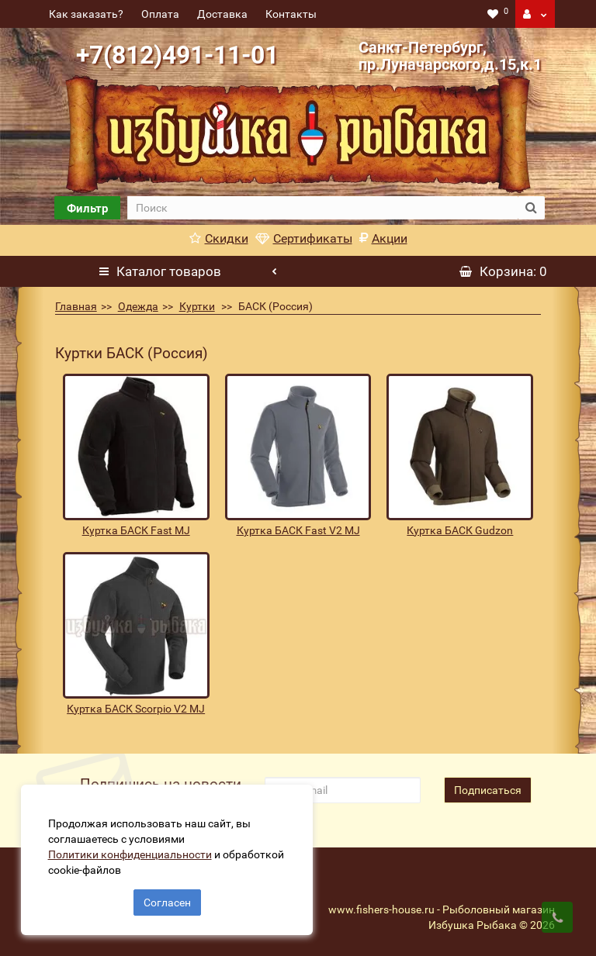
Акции (383, 238)
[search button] (531, 207)
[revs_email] (342, 790)
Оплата (160, 14)
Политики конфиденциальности (132, 852)
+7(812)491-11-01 (177, 55)
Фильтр (87, 209)
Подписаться (488, 790)
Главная (76, 306)
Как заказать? (86, 14)
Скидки (218, 238)
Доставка (222, 14)
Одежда (138, 306)
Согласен (167, 900)
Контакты (291, 14)
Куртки (197, 306)
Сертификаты (303, 238)
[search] (322, 207)
